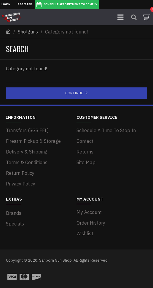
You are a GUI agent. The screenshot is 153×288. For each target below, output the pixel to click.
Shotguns (28, 32)
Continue (74, 93)
